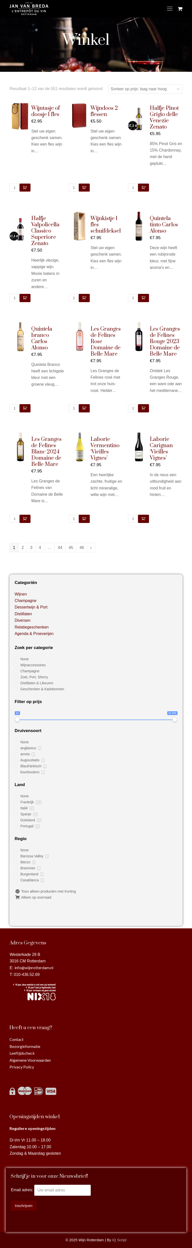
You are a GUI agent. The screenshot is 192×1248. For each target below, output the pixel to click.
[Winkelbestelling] (145, 89)
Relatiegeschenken (31, 627)
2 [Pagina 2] (23, 547)
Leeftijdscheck (22, 1053)
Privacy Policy (22, 1066)
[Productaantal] (15, 188)
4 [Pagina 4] (40, 547)
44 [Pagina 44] (60, 547)
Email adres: (22, 1190)
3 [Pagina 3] (31, 547)
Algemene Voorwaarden (30, 1060)
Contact (17, 1039)
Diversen (22, 620)
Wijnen (20, 594)
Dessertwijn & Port (31, 607)
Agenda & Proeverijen (34, 634)
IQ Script (119, 1240)
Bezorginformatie (25, 1046)
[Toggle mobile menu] (169, 9)
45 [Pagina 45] (71, 547)
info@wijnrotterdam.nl (33, 967)
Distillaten (23, 614)
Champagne (25, 600)
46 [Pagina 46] (82, 547)
